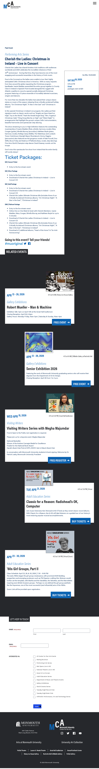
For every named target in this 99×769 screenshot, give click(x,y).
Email (13, 648)
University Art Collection (72, 744)
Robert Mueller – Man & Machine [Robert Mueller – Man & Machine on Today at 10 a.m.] (36, 301)
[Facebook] (74, 737)
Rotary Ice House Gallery (27, 755)
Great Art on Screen (43, 676)
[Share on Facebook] (30, 238)
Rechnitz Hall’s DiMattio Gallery (53, 755)
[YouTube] (80, 737)
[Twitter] (68, 737)
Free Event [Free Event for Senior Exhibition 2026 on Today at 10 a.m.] (76, 382)
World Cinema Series (44, 689)
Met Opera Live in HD (44, 669)
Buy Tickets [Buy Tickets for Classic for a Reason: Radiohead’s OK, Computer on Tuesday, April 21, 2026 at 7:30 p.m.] (76, 523)
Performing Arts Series (22, 53)
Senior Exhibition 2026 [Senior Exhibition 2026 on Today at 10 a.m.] (46, 367)
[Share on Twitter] (26, 238)
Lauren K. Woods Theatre (35, 752)
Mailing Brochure (42, 662)
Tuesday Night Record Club (46, 693)
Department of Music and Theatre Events (50, 683)
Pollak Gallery (76, 755)
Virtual (70, 89)
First (34, 637)
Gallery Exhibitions (43, 686)
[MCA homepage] (12, 5)
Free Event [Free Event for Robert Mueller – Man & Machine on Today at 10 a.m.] (57, 317)
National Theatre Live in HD (46, 672)
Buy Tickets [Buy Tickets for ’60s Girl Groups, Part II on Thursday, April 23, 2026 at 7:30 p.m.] (56, 598)
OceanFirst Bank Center (80, 752)
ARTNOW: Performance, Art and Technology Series (54, 699)
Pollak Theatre (14, 752)
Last (64, 637)
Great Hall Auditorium (58, 752)
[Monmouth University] (28, 727)
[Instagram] (62, 737)
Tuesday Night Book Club (45, 696)
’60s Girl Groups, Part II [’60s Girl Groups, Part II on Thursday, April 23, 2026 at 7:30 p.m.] (28, 569)
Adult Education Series (44, 679)
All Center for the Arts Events (46, 659)
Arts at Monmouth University (29, 744)
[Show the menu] (94, 3)
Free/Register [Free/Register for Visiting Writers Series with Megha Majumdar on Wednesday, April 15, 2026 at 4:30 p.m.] (54, 462)
